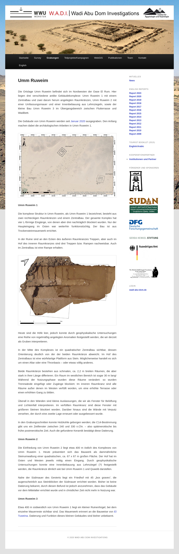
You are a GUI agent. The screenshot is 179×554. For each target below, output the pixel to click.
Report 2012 (135, 123)
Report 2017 (135, 107)
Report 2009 (135, 134)
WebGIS (98, 58)
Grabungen (53, 58)
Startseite (23, 58)
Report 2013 (135, 120)
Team (130, 58)
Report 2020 (135, 96)
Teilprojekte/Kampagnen (76, 58)
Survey (37, 58)
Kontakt (142, 58)
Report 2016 (135, 110)
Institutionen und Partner (142, 159)
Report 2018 (135, 103)
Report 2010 (135, 130)
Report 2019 (135, 100)
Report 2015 (135, 113)
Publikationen (115, 58)
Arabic (140, 146)
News (132, 80)
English (22, 65)
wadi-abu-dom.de (138, 290)
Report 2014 (135, 117)
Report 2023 (135, 93)
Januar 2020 (78, 121)
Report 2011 (135, 127)
